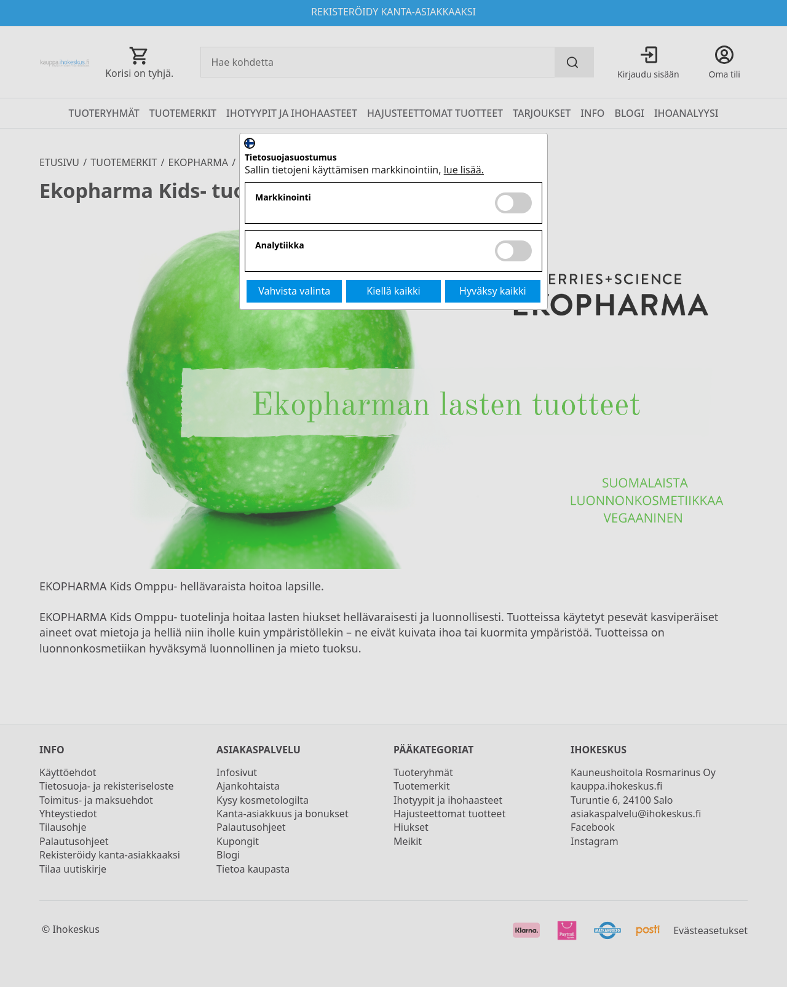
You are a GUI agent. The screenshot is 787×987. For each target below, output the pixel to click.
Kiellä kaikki (393, 291)
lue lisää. (464, 169)
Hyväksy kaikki (492, 291)
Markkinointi (283, 197)
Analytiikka (279, 245)
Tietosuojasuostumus (291, 158)
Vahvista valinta (294, 291)
